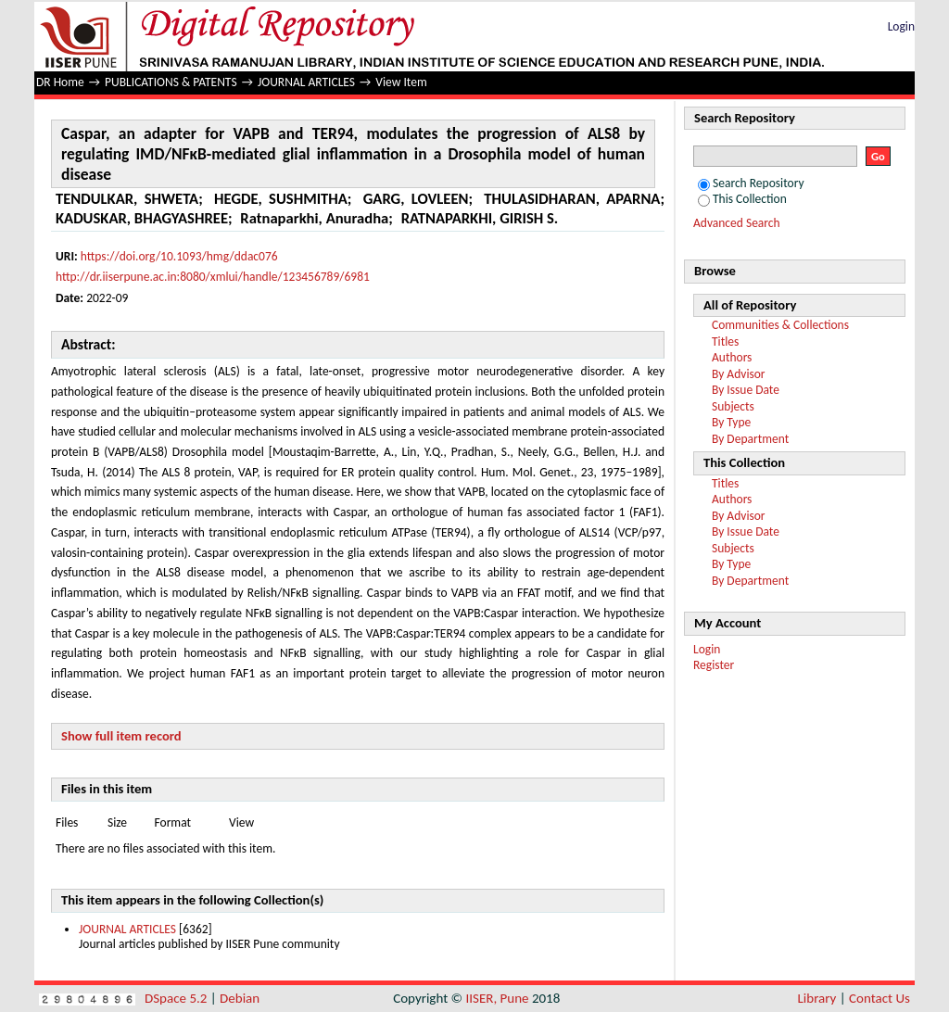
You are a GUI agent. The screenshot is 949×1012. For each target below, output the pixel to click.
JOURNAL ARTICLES (306, 82)
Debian (239, 998)
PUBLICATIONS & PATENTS (171, 82)
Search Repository (751, 183)
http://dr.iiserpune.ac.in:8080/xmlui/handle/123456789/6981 (213, 277)
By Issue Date (745, 390)
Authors (732, 357)
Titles (725, 341)
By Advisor (739, 374)
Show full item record (121, 735)
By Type (731, 422)
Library (817, 998)
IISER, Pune (496, 998)
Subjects (733, 406)
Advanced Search (736, 223)
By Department (750, 439)
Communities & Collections (780, 325)
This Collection (742, 199)
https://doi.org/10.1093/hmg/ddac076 (179, 256)
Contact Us (879, 998)
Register (713, 665)
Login (901, 26)
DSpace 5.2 (177, 998)
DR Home (60, 82)
